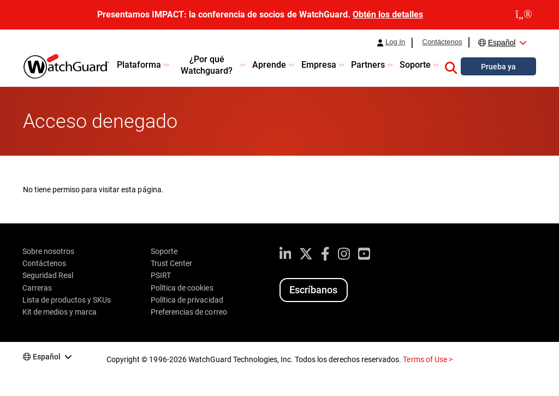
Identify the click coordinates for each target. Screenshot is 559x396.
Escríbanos (313, 289)
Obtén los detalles (388, 14)
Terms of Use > (427, 359)
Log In (395, 42)
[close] (524, 15)
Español (502, 42)
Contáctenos (442, 42)
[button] (451, 66)
